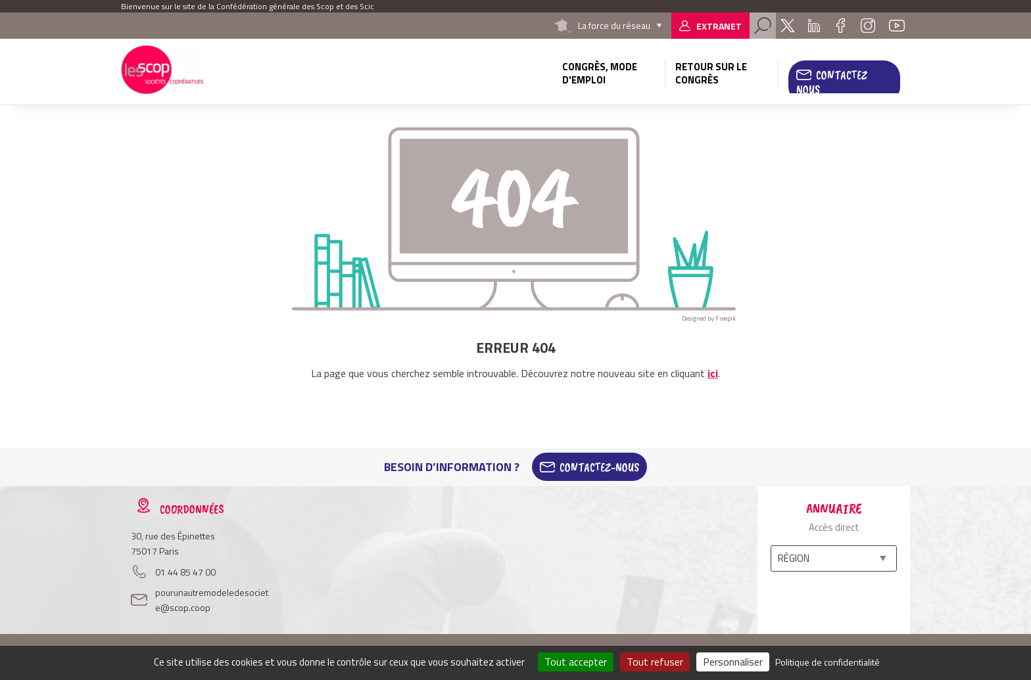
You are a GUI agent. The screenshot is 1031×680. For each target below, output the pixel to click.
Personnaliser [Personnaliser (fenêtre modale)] (733, 661)
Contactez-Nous (599, 467)
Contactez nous (831, 82)
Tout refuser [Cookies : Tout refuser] (655, 661)
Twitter (788, 25)
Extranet (719, 26)
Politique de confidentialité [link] (827, 662)
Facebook (840, 25)
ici (712, 373)
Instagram (868, 25)
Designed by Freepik (709, 318)
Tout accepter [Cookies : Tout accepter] (575, 661)
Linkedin (814, 25)
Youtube (897, 25)
